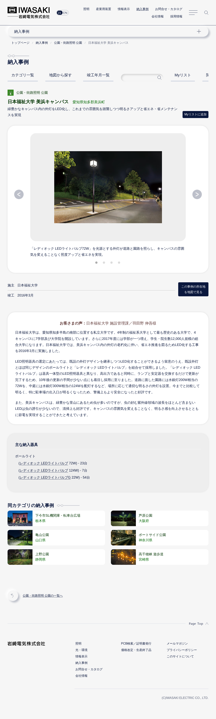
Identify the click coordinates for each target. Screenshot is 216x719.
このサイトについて (180, 656)
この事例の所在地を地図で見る (193, 289)
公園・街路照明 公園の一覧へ (43, 595)
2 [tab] (104, 263)
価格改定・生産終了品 (136, 650)
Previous (19, 194)
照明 (86, 9)
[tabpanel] (108, 194)
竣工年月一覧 (98, 75)
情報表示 (124, 9)
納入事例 (142, 9)
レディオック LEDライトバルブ (44, 463)
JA (59, 13)
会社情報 (158, 16)
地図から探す (60, 75)
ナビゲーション (106, 31)
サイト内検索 (206, 13)
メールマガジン (177, 643)
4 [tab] (119, 263)
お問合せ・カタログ (168, 9)
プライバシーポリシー (182, 650)
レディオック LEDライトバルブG (45, 477)
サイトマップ (193, 12)
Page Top (196, 623)
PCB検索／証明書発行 (136, 643)
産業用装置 (103, 9)
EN (65, 13)
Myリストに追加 (195, 114)
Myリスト (183, 75)
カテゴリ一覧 (22, 75)
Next (197, 194)
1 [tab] (97, 263)
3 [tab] (112, 263)
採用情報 (176, 16)
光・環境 (81, 650)
